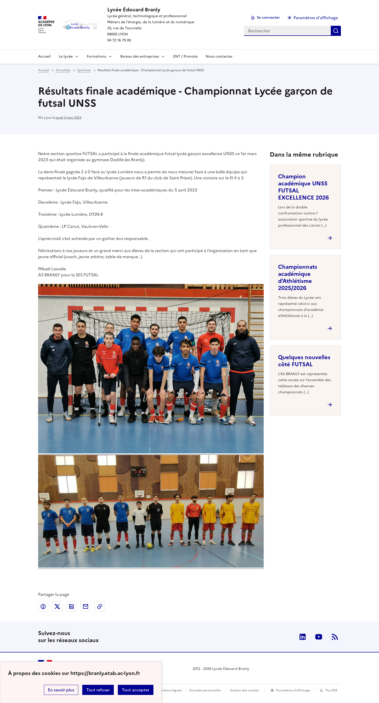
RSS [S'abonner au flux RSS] (335, 637)
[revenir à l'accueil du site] (150, 9)
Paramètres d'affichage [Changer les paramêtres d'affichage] (315, 18)
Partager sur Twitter (57, 606)
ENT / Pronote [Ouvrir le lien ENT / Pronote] (185, 56)
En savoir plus (61, 690)
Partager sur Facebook (43, 606)
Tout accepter (135, 690)
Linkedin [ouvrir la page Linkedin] (302, 637)
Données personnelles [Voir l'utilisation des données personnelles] (205, 690)
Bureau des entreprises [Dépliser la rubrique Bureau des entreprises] (139, 56)
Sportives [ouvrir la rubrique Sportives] (84, 70)
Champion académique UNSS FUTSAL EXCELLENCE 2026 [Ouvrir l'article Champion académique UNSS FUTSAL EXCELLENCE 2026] (303, 187)
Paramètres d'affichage (293, 690)
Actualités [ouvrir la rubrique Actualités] (63, 70)
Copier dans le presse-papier (100, 606)
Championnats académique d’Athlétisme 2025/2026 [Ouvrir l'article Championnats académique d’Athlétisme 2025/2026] (297, 277)
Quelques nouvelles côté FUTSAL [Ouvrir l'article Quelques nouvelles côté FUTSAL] (304, 361)
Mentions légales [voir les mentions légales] (170, 690)
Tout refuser (98, 690)
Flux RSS (331, 690)
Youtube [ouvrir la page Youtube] (319, 637)
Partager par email (85, 606)
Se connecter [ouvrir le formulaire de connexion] (268, 17)
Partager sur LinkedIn (71, 606)
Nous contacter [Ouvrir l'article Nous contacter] (219, 56)
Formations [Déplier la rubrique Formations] (96, 56)
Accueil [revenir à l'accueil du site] (44, 56)
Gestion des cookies (244, 690)
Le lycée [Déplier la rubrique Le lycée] (66, 56)
